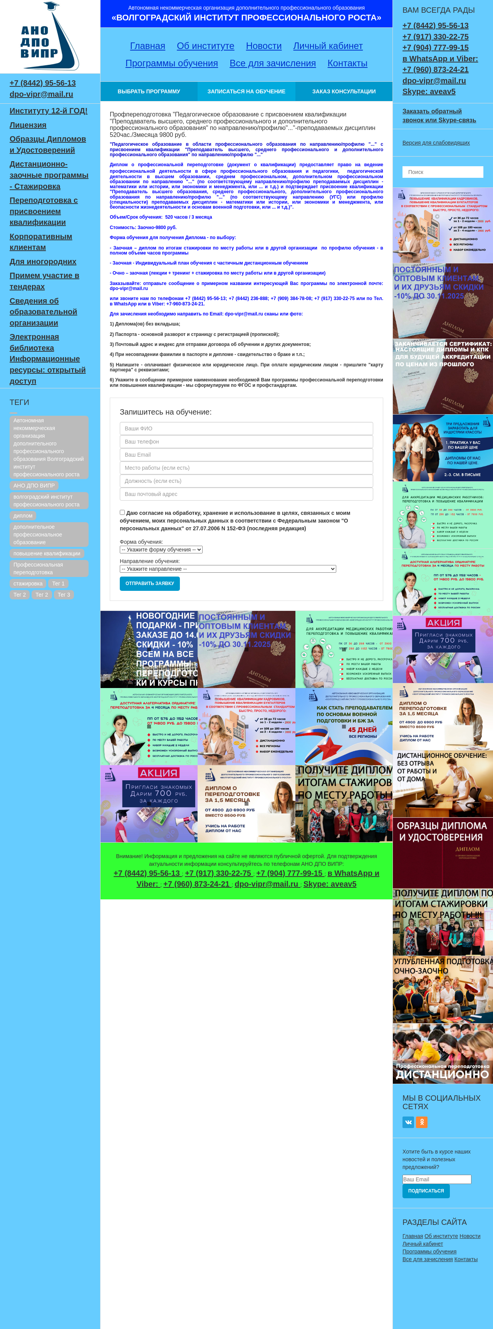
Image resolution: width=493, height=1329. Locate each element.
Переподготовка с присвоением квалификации (44, 211)
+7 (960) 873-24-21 (197, 884)
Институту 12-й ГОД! (48, 110)
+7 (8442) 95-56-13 (43, 83)
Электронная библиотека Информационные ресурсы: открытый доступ (48, 358)
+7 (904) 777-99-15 (290, 873)
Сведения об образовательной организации (43, 312)
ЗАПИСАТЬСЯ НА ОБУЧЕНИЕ (246, 91)
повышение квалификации (46, 553)
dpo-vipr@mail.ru (41, 94)
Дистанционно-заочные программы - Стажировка (49, 175)
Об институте (205, 45)
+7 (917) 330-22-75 (219, 873)
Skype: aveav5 (330, 884)
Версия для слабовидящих (436, 143)
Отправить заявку (150, 583)
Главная (147, 45)
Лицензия (28, 125)
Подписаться (426, 1191)
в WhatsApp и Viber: (440, 58)
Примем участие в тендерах (44, 281)
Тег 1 (58, 583)
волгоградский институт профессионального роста (46, 501)
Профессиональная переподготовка (38, 568)
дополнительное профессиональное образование (37, 534)
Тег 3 (64, 595)
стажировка (27, 583)
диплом (22, 516)
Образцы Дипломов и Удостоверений (48, 144)
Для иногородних (43, 261)
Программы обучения (172, 63)
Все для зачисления (273, 63)
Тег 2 (19, 595)
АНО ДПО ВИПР (34, 485)
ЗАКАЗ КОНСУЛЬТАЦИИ (344, 91)
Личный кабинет (328, 45)
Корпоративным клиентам (41, 242)
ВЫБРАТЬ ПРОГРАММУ (149, 91)
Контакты (348, 63)
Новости (264, 45)
